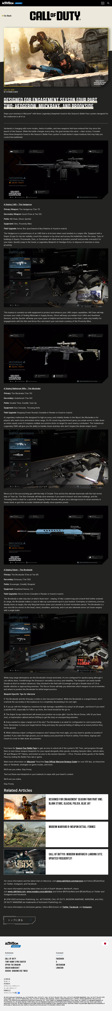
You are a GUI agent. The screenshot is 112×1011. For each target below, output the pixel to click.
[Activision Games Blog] (12, 3)
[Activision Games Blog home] (13, 945)
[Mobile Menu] (102, 3)
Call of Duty (10, 958)
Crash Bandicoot (12, 968)
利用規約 (7, 984)
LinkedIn (59, 968)
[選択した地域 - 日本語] (105, 943)
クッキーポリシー (10, 988)
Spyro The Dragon (13, 965)
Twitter (65, 907)
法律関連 (7, 979)
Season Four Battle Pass (26, 748)
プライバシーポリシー (12, 986)
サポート (7, 981)
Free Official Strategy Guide (60, 761)
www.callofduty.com (17, 891)
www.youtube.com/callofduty (39, 891)
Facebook (73, 907)
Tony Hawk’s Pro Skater (15, 961)
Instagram (87, 907)
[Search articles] (108, 3)
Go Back (6, 16)
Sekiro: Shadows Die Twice (16, 971)
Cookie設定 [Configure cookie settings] (7, 991)
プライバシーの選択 (11, 993)
